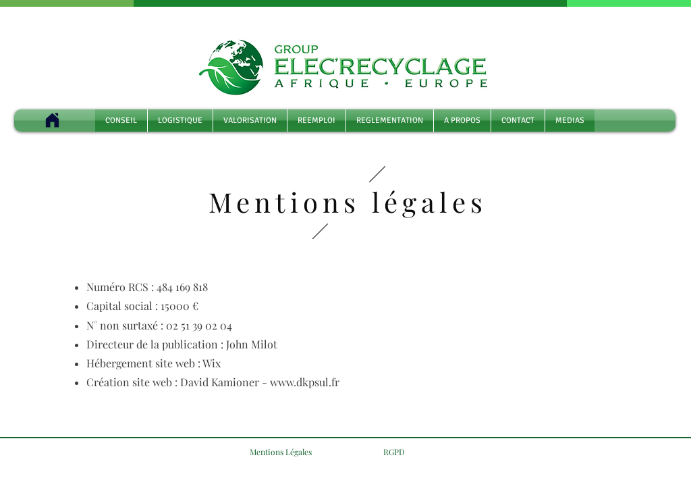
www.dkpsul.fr (304, 382)
